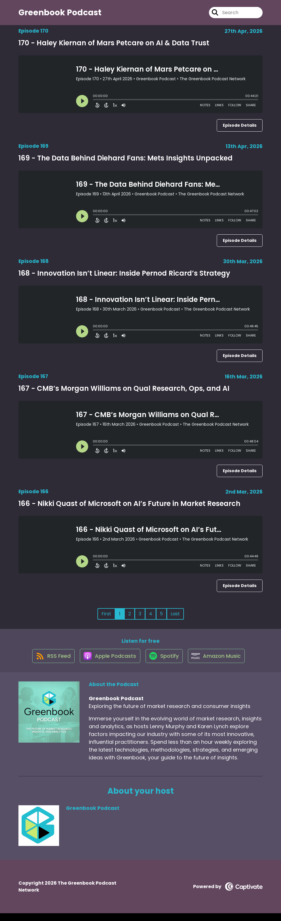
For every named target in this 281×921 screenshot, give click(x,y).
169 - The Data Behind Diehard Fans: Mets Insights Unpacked (125, 161)
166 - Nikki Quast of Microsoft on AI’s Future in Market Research (129, 507)
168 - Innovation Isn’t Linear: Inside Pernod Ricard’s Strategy (124, 276)
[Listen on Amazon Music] (219, 663)
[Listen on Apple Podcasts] (108, 663)
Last (175, 617)
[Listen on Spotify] (165, 663)
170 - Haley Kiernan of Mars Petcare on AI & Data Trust (113, 46)
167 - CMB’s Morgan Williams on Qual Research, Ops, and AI (123, 392)
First (106, 617)
